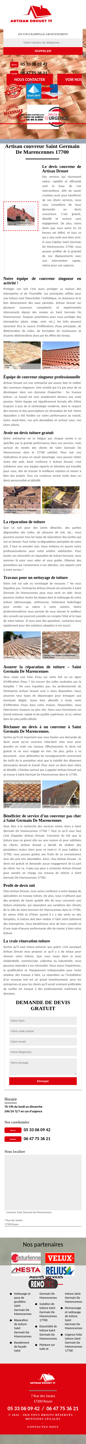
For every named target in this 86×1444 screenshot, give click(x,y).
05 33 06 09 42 (34, 64)
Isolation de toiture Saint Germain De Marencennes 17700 (48, 1312)
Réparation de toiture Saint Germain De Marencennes (23, 1328)
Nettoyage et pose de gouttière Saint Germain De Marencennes (23, 1304)
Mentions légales (42, 1418)
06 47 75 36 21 (34, 73)
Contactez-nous (43, 1426)
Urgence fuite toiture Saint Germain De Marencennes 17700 (73, 1343)
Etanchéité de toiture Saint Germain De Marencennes (48, 1332)
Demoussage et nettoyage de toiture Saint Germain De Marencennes (73, 1318)
